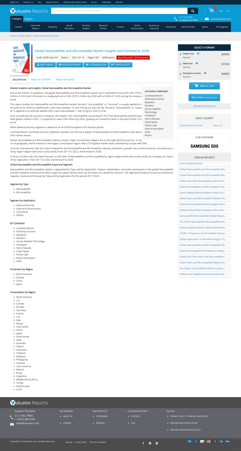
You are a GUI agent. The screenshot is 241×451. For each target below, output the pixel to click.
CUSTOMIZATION (96, 64)
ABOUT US (14, 2)
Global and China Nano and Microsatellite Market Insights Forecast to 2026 (203, 256)
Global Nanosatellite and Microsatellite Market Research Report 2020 (203, 244)
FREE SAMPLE (45, 64)
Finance (120, 26)
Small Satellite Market (191, 163)
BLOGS (94, 2)
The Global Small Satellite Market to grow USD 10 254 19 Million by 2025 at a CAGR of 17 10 (203, 268)
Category (17, 18)
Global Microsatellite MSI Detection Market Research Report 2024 (203, 250)
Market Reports (25, 35)
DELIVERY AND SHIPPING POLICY (185, 429)
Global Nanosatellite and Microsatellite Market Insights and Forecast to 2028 (203, 169)
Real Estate (171, 26)
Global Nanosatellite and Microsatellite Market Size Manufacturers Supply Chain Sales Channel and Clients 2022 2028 (203, 175)
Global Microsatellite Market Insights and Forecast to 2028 (203, 204)
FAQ (39, 2)
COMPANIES (106, 2)
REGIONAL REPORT (70, 64)
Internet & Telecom (35, 27)
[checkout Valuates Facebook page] (145, 444)
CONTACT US (28, 2)
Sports (205, 26)
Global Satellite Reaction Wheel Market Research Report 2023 (203, 227)
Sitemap (68, 442)
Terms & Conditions (97, 442)
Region (29, 18)
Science (18, 26)
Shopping (52, 26)
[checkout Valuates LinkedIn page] (151, 444)
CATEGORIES (102, 416)
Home (13, 35)
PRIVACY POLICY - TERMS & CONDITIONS (189, 416)
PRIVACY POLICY (52, 2)
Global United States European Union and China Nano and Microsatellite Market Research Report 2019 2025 (203, 209)
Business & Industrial (154, 27)
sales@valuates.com (220, 18)
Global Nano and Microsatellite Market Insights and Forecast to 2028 (203, 198)
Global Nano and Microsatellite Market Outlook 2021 (203, 262)
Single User (188, 53)
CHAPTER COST (120, 64)
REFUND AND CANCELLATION (75, 2)
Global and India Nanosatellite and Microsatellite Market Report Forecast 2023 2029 (203, 180)
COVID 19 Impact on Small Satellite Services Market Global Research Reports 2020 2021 (203, 233)
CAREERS (67, 423)
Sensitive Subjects (86, 27)
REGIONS (100, 423)
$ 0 (228, 11)
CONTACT (135, 416)
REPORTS (119, 2)
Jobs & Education (69, 27)
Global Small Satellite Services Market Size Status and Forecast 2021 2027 (203, 274)
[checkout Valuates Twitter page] (158, 444)
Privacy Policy (81, 442)
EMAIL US (217, 125)
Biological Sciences (50, 35)
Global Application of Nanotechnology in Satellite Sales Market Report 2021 (203, 239)
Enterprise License (192, 73)
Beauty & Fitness (103, 27)
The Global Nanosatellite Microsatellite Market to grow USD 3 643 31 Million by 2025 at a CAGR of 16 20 (203, 221)
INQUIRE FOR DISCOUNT (204, 106)
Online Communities (137, 27)
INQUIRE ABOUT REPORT (191, 125)
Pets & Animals (188, 26)
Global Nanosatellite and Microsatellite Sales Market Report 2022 (203, 186)
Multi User (188, 63)
